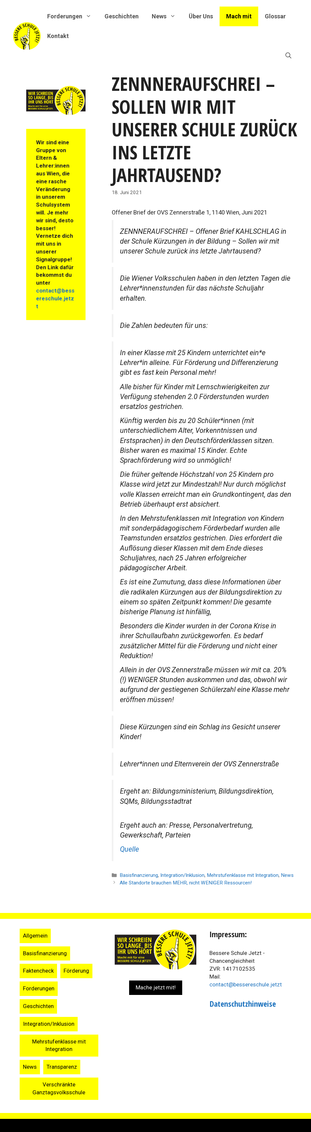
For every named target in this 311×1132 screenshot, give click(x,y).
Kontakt (58, 35)
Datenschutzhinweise (242, 1003)
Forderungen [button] (72, 16)
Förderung (76, 970)
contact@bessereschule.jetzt (55, 298)
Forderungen (38, 988)
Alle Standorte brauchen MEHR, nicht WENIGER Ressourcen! (186, 883)
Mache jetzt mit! (156, 987)
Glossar (275, 16)
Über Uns (201, 16)
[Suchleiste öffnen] (288, 56)
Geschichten (122, 16)
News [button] (167, 16)
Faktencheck (38, 970)
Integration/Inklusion (182, 875)
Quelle (129, 849)
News (287, 875)
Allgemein (35, 935)
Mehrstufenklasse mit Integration (243, 875)
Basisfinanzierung (139, 875)
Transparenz (62, 1066)
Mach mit (239, 16)
